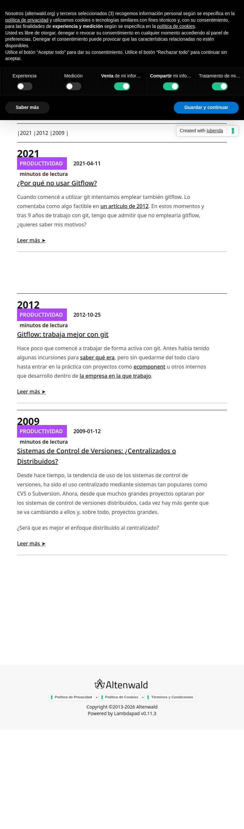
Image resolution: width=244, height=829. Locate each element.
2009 (58, 133)
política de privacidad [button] (27, 20)
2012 (42, 133)
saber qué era (97, 357)
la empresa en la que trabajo (115, 375)
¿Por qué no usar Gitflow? (57, 183)
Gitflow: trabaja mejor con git (63, 334)
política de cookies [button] (176, 26)
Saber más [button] (27, 107)
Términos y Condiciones (172, 697)
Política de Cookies (121, 697)
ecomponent (149, 366)
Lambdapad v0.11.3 (135, 713)
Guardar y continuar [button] (206, 107)
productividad (42, 163)
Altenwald (146, 707)
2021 (26, 133)
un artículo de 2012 (124, 206)
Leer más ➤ (31, 240)
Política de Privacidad (73, 697)
